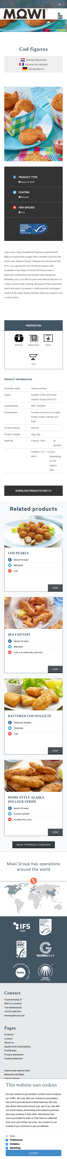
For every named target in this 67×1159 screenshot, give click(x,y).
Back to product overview (33, 844)
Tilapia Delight (11, 1078)
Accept (33, 1153)
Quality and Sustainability (17, 1046)
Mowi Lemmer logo (25, 13)
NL (59, 4)
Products (9, 1034)
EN (64, 4)
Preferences (16, 1139)
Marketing (15, 1147)
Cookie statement (13, 1058)
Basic (12, 1135)
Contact (8, 1038)
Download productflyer (33, 490)
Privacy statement (13, 1054)
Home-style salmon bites (17, 1070)
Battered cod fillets (14, 1074)
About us (9, 1042)
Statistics (15, 1143)
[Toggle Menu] (58, 13)
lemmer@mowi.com (14, 1015)
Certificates (10, 1050)
